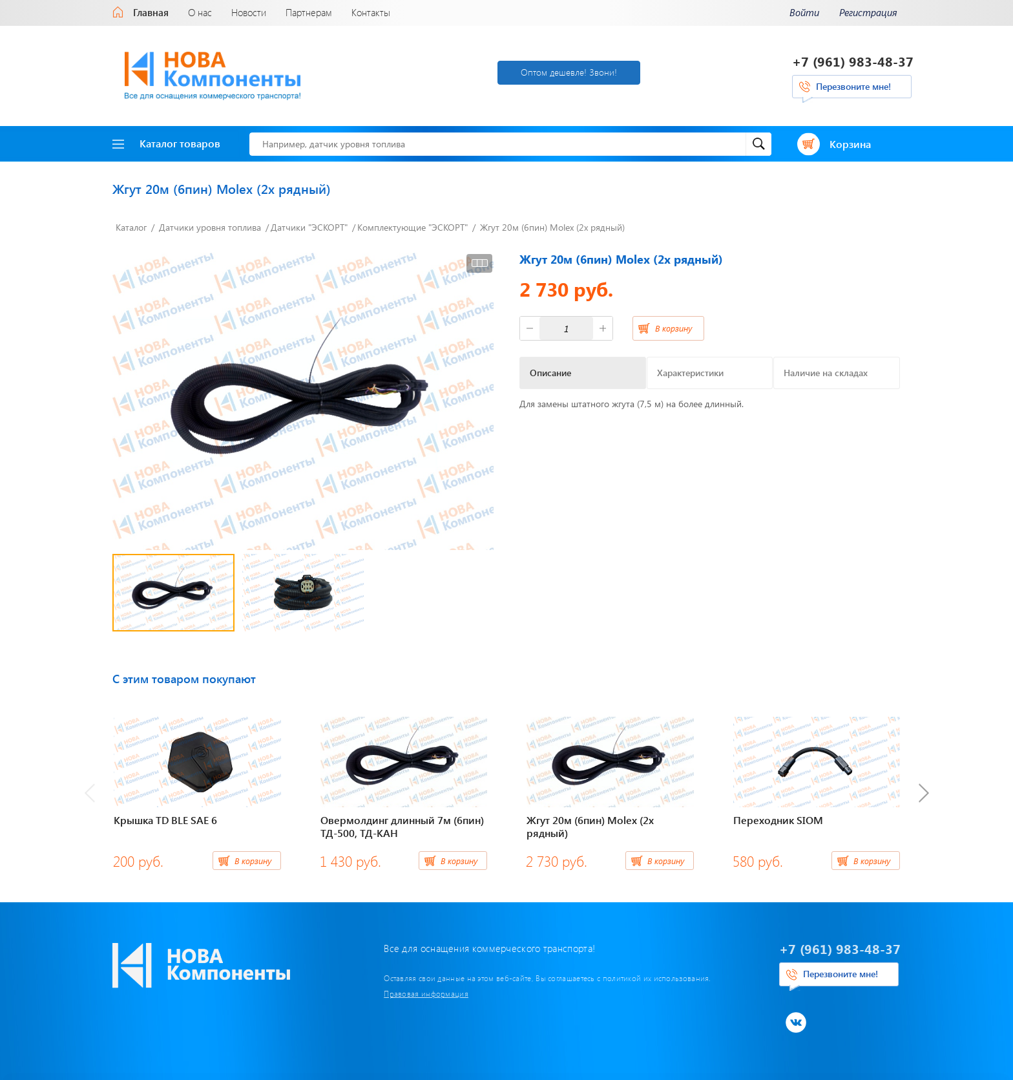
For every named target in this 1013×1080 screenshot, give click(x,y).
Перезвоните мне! (853, 86)
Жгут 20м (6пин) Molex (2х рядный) (552, 227)
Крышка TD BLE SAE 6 (165, 820)
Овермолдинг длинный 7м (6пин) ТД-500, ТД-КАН (402, 826)
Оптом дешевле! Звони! (569, 72)
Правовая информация (426, 993)
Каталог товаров (166, 143)
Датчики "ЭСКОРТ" (309, 227)
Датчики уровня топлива (210, 227)
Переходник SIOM (778, 820)
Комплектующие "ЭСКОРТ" (412, 227)
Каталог (131, 227)
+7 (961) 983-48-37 (853, 61)
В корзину (673, 328)
